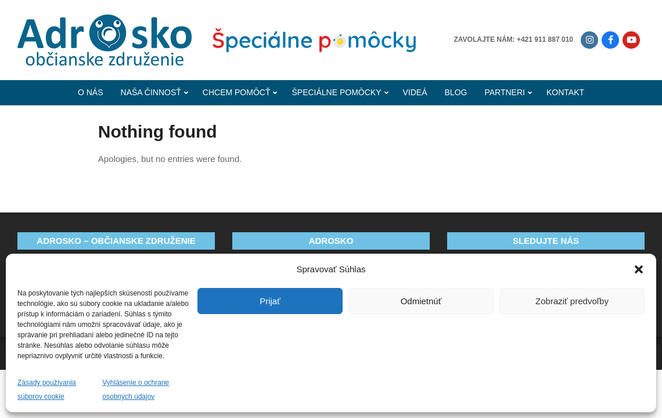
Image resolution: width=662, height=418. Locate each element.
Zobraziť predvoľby (572, 301)
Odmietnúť (421, 301)
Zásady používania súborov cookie (46, 390)
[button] (639, 269)
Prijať (270, 301)
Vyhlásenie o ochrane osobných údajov (135, 390)
